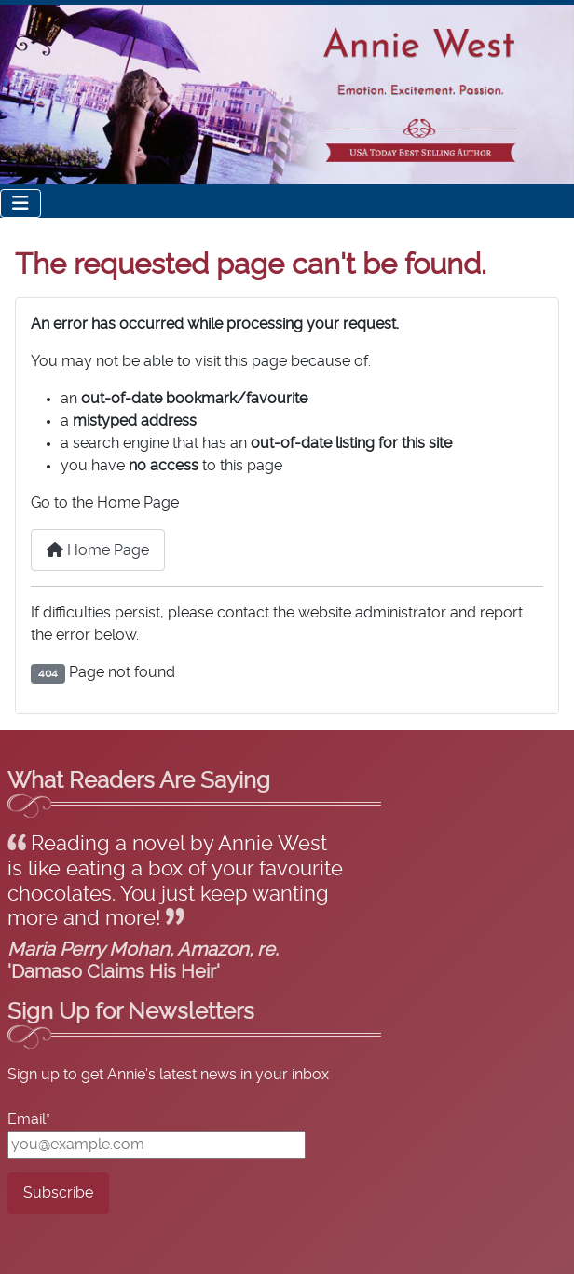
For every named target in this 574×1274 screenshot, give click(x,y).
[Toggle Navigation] (20, 203)
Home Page (98, 550)
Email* (28, 1119)
